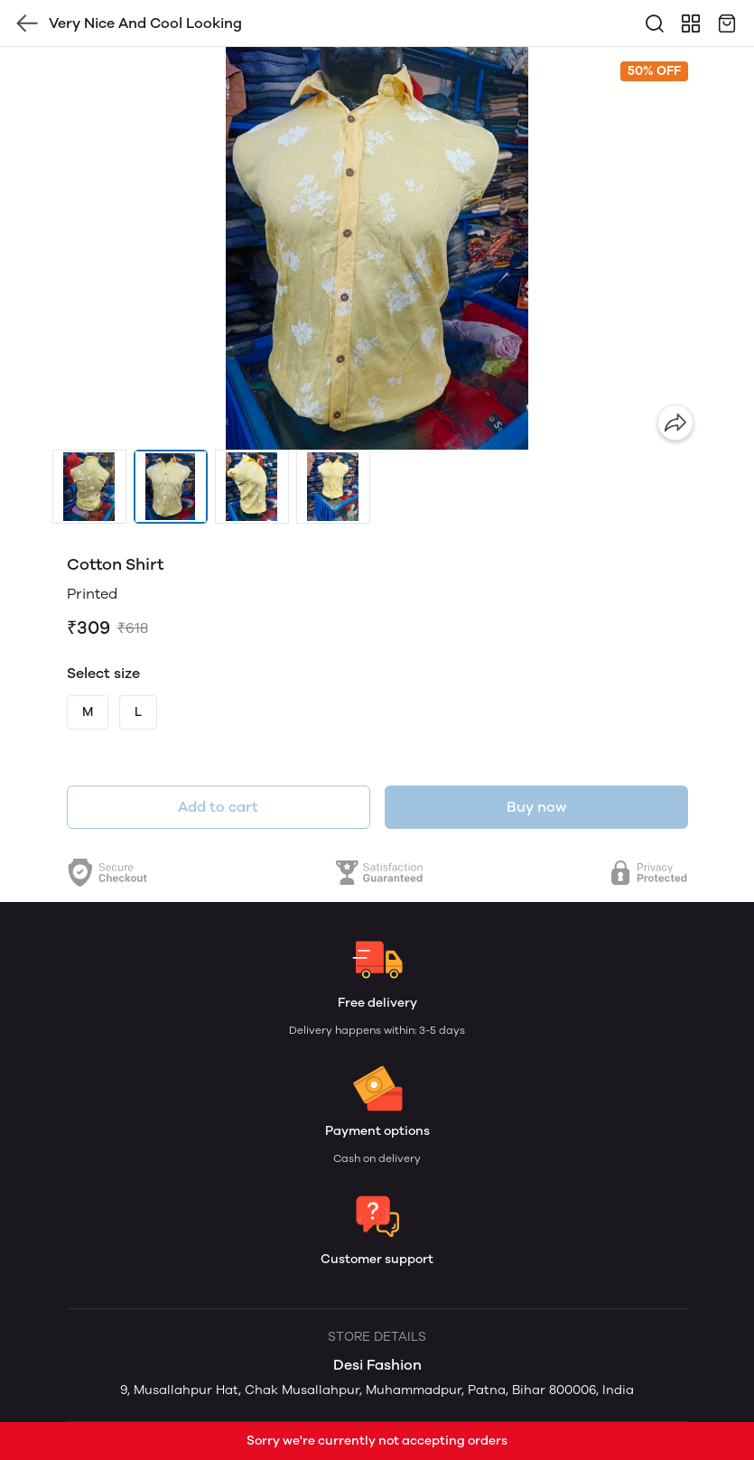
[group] (377, 248)
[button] (89, 487)
